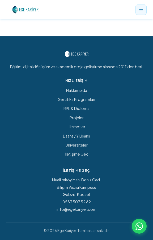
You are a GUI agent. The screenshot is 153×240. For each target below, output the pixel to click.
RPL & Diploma (76, 108)
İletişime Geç (76, 154)
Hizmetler (76, 126)
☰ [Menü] (141, 9)
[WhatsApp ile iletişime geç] (139, 226)
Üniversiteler (77, 145)
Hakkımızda (76, 90)
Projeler (77, 117)
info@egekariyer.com (76, 209)
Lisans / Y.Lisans (76, 136)
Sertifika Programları (76, 99)
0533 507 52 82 (76, 201)
